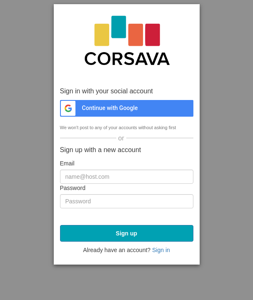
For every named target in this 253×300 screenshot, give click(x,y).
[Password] (126, 201)
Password (72, 188)
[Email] (126, 177)
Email (67, 163)
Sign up (126, 233)
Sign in (161, 250)
